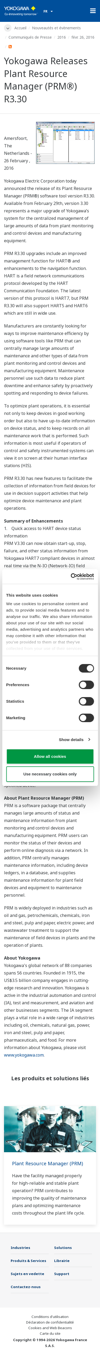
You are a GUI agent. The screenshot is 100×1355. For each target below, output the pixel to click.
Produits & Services (28, 1260)
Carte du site (50, 1333)
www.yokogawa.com (24, 1055)
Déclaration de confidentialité (50, 1322)
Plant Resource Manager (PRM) (47, 1163)
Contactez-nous (26, 1286)
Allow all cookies (50, 756)
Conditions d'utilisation (50, 1316)
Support (61, 1273)
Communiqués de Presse (30, 37)
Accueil (20, 27)
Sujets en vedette (27, 1273)
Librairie (62, 1260)
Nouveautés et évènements (56, 27)
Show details (71, 739)
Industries (20, 1247)
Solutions (63, 1247)
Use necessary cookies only (50, 774)
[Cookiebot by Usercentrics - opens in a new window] (71, 576)
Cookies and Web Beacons (50, 1327)
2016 (61, 37)
